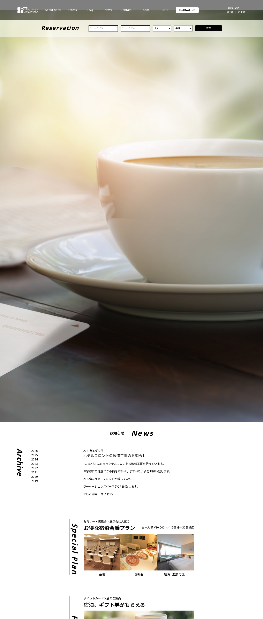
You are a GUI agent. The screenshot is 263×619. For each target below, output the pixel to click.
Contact (126, 11)
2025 (34, 455)
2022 (34, 468)
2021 (34, 472)
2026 (34, 451)
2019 (34, 481)
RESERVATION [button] (187, 10)
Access (72, 11)
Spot (146, 11)
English (242, 11)
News (108, 11)
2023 (34, 464)
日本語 (230, 11)
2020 (34, 477)
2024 (34, 459)
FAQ (90, 11)
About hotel (53, 11)
